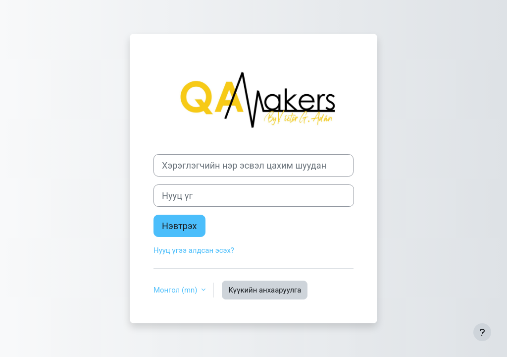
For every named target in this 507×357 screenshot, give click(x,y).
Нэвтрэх (179, 226)
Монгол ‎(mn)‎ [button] (176, 290)
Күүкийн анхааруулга (264, 290)
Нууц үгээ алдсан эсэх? (193, 250)
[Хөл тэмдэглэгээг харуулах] (482, 332)
